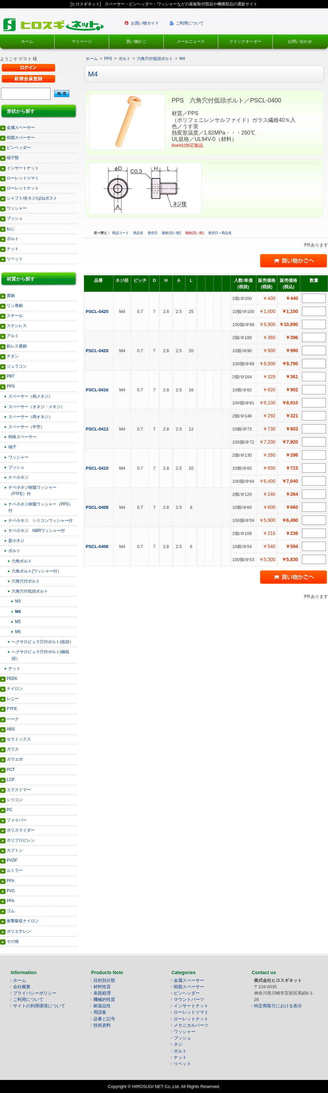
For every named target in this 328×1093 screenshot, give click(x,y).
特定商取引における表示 (278, 1005)
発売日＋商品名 (220, 233)
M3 (18, 601)
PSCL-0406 (98, 546)
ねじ (11, 228)
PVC (11, 890)
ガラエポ (15, 759)
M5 (18, 621)
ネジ (178, 1044)
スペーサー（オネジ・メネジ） (36, 406)
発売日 (153, 233)
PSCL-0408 (98, 507)
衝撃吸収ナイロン (23, 921)
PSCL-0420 (98, 350)
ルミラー (15, 870)
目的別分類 (104, 980)
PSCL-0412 (98, 429)
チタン (13, 356)
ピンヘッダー (19, 147)
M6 (18, 631)
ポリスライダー (21, 830)
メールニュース (191, 41)
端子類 (13, 157)
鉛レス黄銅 (17, 346)
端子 (12, 447)
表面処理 (102, 993)
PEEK (12, 678)
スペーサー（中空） (26, 426)
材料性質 (102, 986)
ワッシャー (17, 208)
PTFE (12, 708)
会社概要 (21, 986)
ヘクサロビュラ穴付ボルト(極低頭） (40, 654)
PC (9, 809)
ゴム (11, 911)
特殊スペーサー (22, 437)
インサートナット (23, 168)
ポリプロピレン (21, 840)
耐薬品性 (102, 1005)
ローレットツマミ (23, 178)
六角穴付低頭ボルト (30, 591)
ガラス (13, 749)
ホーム (27, 41)
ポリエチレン (19, 931)
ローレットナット (23, 188)
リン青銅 (15, 305)
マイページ (82, 41)
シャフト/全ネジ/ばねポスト (32, 198)
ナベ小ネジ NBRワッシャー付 (36, 530)
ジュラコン (17, 366)
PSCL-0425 (98, 311)
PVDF (12, 860)
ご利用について (190, 23)
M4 (18, 611)
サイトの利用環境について (39, 1005)
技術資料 (102, 1025)
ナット (13, 248)
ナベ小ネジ (18, 477)
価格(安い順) (171, 233)
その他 (13, 941)
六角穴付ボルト (26, 581)
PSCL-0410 (98, 468)
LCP (10, 779)
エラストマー (19, 789)
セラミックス (19, 739)
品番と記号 (104, 1018)
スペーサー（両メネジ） (30, 396)
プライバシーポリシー (35, 993)
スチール (15, 315)
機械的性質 (104, 999)
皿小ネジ (16, 540)
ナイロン (15, 688)
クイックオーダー (245, 41)
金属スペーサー (21, 127)
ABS (11, 729)
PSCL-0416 (98, 389)
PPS (11, 386)
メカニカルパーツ (191, 1025)
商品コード (121, 233)
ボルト (13, 238)
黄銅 (11, 295)
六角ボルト (22, 561)
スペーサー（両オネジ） (30, 416)
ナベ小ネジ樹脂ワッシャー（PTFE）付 (32, 490)
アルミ (13, 335)
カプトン (15, 850)
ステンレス (17, 325)
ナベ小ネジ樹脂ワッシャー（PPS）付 (40, 507)
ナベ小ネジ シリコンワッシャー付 (40, 520)
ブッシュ (15, 218)
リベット (15, 258)
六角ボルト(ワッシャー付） (36, 571)
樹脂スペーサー (21, 137)
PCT (11, 769)
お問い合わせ (300, 41)
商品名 (138, 233)
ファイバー (17, 820)
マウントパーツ (189, 999)
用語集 (99, 1012)
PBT (10, 376)
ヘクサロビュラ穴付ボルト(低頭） (42, 641)
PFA (10, 880)
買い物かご (136, 41)
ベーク (13, 719)
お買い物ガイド (145, 23)
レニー (13, 698)
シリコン (15, 799)
